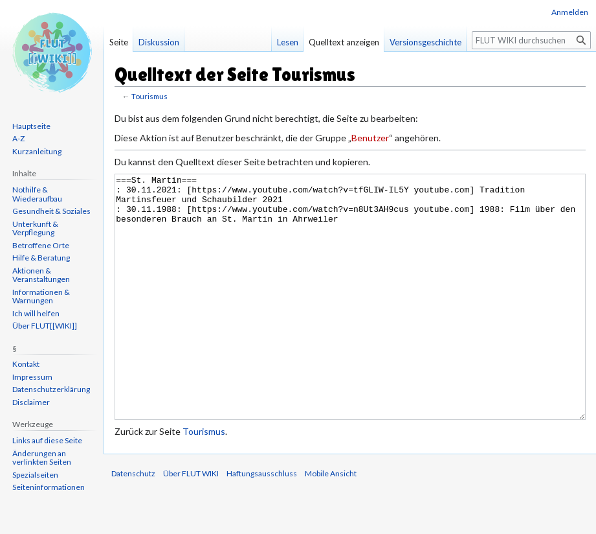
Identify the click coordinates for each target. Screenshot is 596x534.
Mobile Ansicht (331, 522)
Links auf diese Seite (47, 440)
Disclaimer (31, 402)
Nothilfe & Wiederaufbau (37, 194)
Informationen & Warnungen (41, 296)
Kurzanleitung (36, 151)
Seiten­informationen (48, 487)
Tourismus (149, 96)
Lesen (287, 42)
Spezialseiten (35, 475)
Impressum (32, 377)
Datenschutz (133, 522)
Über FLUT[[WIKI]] (44, 326)
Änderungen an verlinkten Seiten (41, 457)
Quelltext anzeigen (344, 42)
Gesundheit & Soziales (51, 211)
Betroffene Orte (40, 245)
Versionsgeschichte (425, 42)
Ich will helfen (36, 313)
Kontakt (25, 364)
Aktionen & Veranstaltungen (41, 275)
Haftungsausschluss (261, 522)
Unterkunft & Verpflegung (35, 228)
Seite (118, 42)
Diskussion (158, 42)
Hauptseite (31, 126)
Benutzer (370, 137)
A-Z (18, 138)
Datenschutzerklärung (51, 389)
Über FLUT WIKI (191, 522)
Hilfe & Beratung (41, 257)
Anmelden (569, 12)
